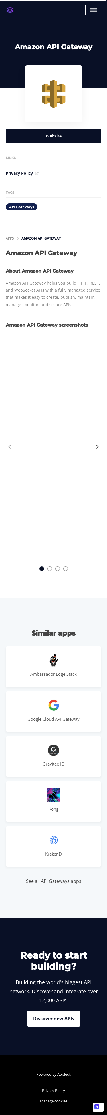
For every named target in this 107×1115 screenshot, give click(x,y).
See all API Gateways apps (53, 881)
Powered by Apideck (53, 1074)
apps (10, 238)
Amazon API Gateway (41, 238)
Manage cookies (53, 1101)
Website (54, 136)
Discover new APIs (53, 1018)
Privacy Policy (22, 173)
